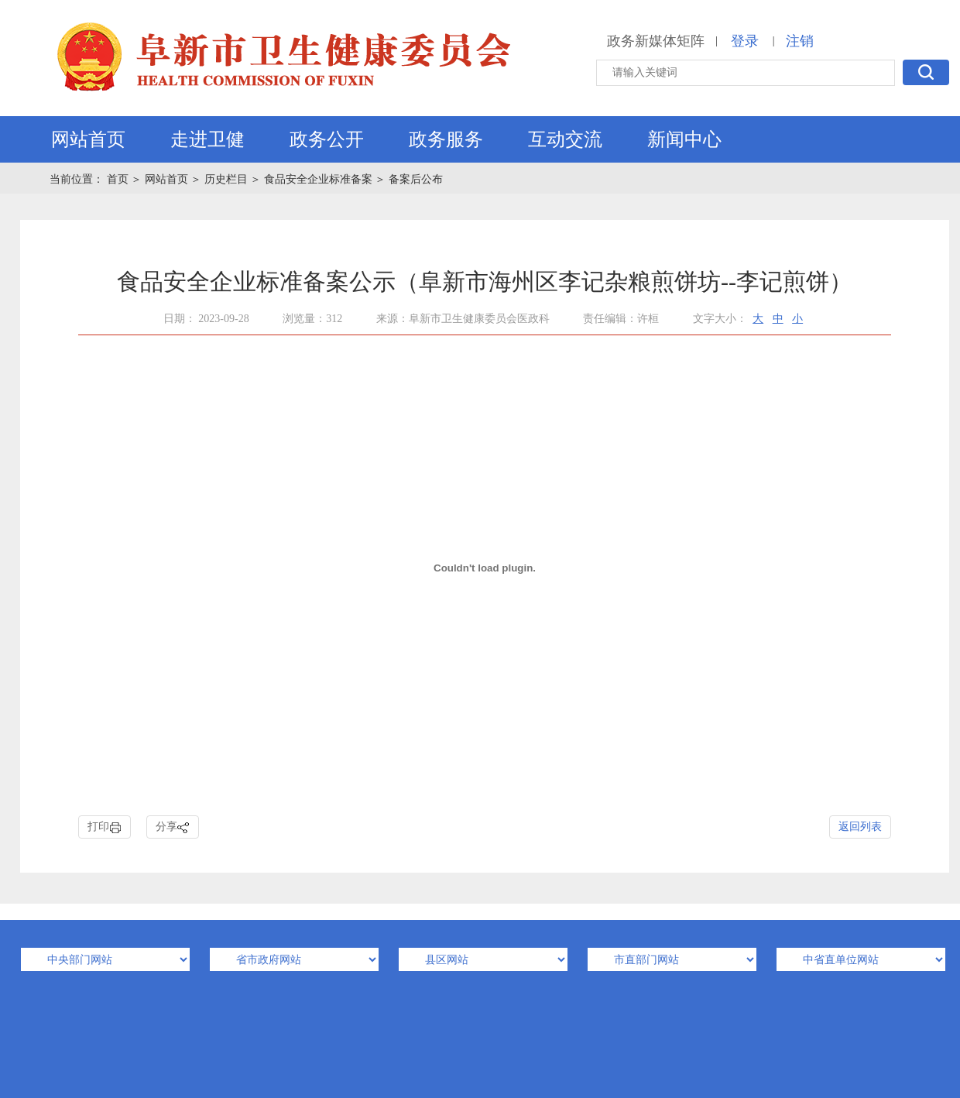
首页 (119, 179)
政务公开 (327, 139)
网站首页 (88, 139)
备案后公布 (416, 179)
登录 (745, 41)
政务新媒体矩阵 (656, 41)
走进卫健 (207, 139)
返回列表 (860, 826)
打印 (104, 827)
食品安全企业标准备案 (318, 179)
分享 (173, 827)
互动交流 (565, 139)
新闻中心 (684, 139)
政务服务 (446, 139)
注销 (800, 41)
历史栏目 (226, 179)
